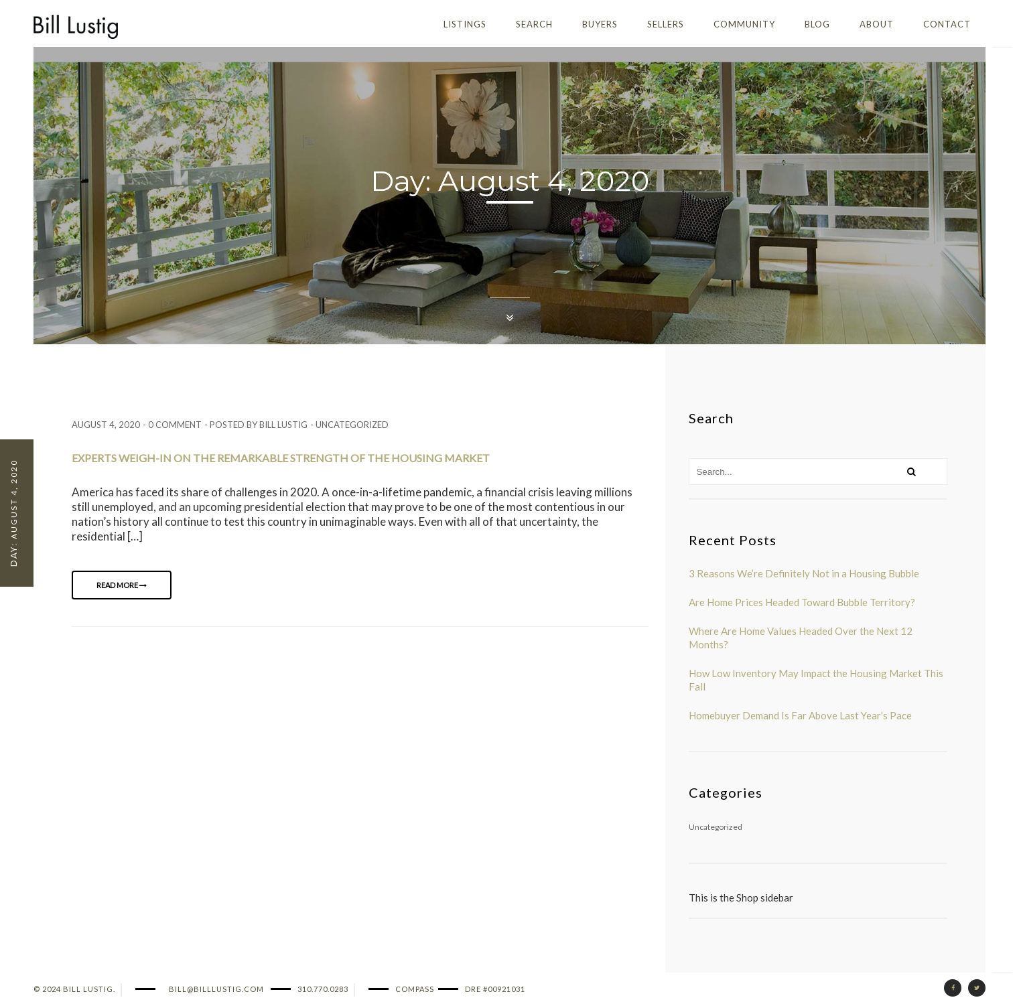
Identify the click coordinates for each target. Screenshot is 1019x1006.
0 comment (175, 424)
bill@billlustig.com (216, 989)
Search (534, 24)
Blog (817, 24)
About (877, 24)
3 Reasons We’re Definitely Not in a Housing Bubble (804, 573)
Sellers (665, 24)
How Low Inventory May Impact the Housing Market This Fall (816, 680)
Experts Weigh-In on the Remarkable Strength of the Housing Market (281, 457)
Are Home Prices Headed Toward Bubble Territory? (802, 602)
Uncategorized (352, 424)
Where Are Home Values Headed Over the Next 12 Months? (800, 637)
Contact (947, 24)
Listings (465, 24)
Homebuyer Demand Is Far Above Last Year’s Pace (800, 715)
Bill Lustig (283, 424)
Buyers (600, 24)
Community (744, 24)
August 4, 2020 (106, 424)
